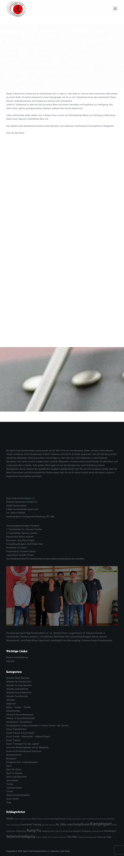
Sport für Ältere (13, 769)
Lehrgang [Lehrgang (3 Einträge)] (45, 831)
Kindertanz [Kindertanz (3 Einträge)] (10, 831)
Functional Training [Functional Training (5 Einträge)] (31, 824)
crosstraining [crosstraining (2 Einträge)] (91, 819)
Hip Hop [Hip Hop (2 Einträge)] (51, 825)
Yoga (8, 802)
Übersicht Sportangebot (18, 795)
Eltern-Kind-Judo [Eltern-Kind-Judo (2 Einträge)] (101, 819)
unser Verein (12, 798)
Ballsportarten (13, 711)
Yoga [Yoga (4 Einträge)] (108, 837)
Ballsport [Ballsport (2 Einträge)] (41, 819)
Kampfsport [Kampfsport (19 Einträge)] (101, 824)
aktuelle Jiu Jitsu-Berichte (19, 685)
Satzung (10, 661)
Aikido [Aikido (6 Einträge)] (10, 818)
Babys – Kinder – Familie (18, 707)
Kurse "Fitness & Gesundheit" (20, 733)
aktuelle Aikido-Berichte (17, 678)
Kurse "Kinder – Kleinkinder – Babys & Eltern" (28, 736)
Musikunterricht (14, 755)
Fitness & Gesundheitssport (19, 714)
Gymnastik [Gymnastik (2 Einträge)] (44, 825)
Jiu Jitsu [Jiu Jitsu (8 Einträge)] (60, 824)
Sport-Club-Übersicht (16, 776)
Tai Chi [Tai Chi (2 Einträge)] (50, 837)
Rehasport (11, 758)
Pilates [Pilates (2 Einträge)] (57, 831)
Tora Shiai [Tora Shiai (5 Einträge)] (71, 836)
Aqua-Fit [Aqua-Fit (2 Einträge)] (17, 819)
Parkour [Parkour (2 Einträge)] (52, 831)
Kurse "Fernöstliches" (16, 729)
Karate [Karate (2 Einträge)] (114, 825)
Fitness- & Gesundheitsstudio (20, 718)
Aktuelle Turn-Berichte (17, 696)
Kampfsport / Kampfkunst (19, 722)
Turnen (9, 791)
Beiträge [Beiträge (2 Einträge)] (69, 819)
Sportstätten (12, 780)
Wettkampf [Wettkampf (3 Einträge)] (101, 837)
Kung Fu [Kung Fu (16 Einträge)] (34, 830)
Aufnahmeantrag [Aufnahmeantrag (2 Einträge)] (25, 819)
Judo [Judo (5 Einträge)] (69, 824)
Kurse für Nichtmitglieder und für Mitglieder (27, 747)
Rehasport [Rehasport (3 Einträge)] (77, 831)
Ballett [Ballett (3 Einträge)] (34, 819)
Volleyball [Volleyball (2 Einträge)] (81, 837)
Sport (9, 765)
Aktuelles (10, 700)
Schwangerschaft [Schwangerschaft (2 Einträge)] (97, 831)
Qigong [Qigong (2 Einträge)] (69, 831)
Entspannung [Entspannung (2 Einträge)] (15, 825)
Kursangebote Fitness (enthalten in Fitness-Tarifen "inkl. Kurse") (37, 725)
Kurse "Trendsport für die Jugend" (22, 744)
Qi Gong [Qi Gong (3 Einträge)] (63, 831)
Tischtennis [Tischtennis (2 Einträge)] (62, 837)
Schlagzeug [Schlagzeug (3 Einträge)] (86, 831)
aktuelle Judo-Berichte (17, 689)
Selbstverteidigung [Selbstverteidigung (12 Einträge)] (20, 837)
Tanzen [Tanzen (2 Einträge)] (55, 837)
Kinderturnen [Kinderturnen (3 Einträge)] (21, 831)
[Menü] (115, 8)
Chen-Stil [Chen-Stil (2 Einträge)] (83, 819)
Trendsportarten (14, 788)
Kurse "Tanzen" (13, 740)
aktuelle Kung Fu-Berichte (18, 692)
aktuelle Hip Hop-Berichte (18, 681)
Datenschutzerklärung (17, 657)
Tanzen (9, 784)
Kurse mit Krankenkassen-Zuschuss (23, 751)
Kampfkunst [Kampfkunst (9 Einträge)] (81, 824)
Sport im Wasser (14, 773)
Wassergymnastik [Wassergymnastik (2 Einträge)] (90, 837)
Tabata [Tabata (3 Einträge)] (44, 837)
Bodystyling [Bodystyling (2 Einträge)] (76, 819)
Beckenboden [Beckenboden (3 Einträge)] (60, 819)
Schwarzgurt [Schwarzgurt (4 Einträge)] (110, 831)
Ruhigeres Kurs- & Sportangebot (22, 762)
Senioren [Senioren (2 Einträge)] (38, 837)
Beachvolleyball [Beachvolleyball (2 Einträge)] (49, 819)
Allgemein (11, 703)
